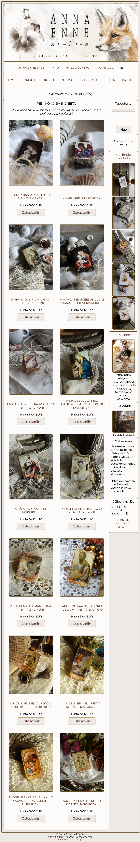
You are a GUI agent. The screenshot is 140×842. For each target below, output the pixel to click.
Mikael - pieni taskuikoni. (82, 198)
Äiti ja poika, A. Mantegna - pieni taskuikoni (31, 196)
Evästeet (63, 839)
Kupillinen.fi (123, 335)
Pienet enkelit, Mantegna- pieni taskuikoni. (82, 510)
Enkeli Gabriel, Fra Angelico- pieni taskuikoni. (31, 405)
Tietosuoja (76, 839)
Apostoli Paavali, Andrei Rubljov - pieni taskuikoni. (81, 607)
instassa (128, 434)
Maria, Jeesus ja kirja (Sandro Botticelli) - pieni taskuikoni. (82, 404)
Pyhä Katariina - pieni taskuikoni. (31, 510)
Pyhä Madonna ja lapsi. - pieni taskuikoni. (31, 301)
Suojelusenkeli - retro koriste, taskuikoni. (82, 705)
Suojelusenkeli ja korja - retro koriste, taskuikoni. (31, 705)
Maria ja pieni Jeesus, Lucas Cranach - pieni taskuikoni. (82, 301)
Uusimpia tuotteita (123, 156)
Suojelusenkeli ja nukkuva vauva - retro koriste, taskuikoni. (31, 801)
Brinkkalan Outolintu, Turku (123, 523)
